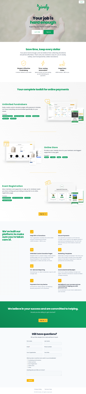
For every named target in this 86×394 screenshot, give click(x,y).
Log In (81, 2)
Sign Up (48, 32)
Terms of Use (48, 389)
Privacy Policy (38, 389)
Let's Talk (37, 32)
